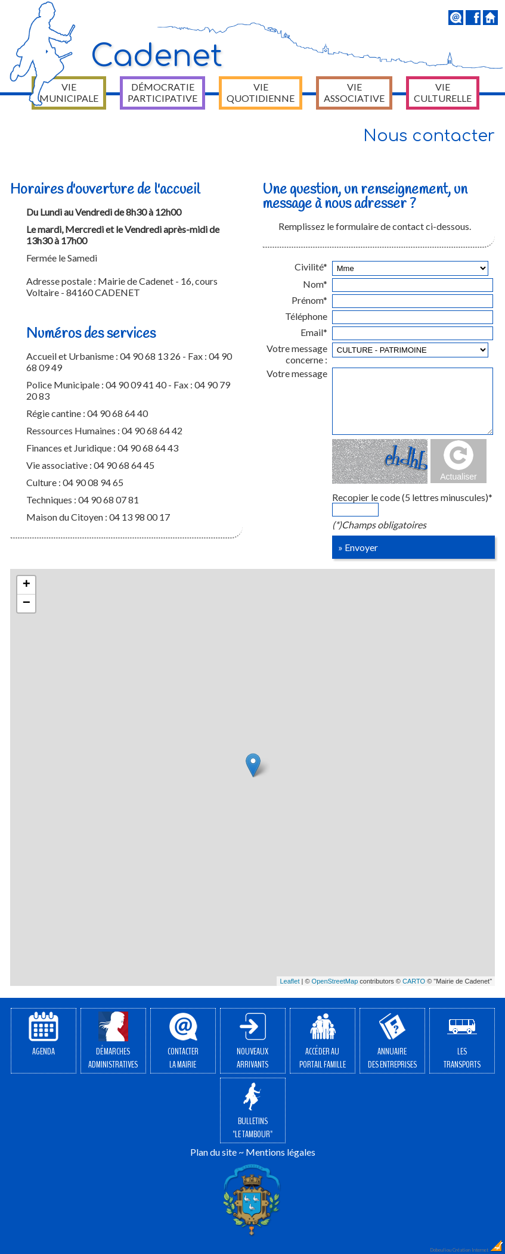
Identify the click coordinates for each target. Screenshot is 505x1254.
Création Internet (478, 1250)
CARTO (413, 981)
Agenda (43, 1035)
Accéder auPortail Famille (322, 1041)
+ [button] (26, 585)
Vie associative (354, 92)
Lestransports (462, 1041)
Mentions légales (280, 1151)
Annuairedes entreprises (392, 1041)
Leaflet (289, 981)
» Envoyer (358, 547)
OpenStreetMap (335, 981)
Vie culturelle (443, 92)
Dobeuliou (440, 1250)
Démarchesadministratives (113, 1041)
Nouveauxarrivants (252, 1041)
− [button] (26, 603)
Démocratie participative (162, 92)
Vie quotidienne (261, 92)
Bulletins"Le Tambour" (252, 1111)
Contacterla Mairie (183, 1041)
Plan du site (213, 1151)
